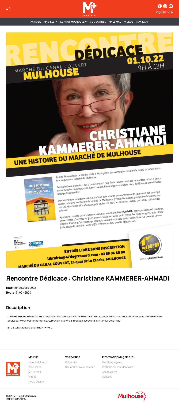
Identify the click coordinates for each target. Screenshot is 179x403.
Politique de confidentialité (117, 367)
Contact (142, 21)
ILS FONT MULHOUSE (73, 21)
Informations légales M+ (118, 357)
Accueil (36, 21)
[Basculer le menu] (8, 9)
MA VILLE (50, 21)
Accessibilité (109, 371)
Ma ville (33, 357)
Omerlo (21, 398)
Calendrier (71, 362)
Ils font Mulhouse (38, 362)
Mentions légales (112, 362)
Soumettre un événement (80, 367)
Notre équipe (36, 381)
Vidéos (128, 21)
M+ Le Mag (115, 21)
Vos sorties (98, 21)
